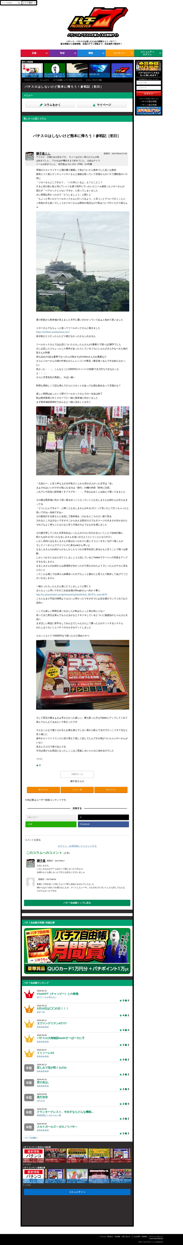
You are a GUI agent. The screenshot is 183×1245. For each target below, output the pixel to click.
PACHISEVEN (158, 1238)
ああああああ (43, 1027)
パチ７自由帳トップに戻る (77, 902)
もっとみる (27, 1164)
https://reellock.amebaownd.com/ (53, 332)
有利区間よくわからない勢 (49, 1115)
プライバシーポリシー (156, 1236)
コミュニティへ (77, 1192)
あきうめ (41, 1012)
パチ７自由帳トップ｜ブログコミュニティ (67, 80)
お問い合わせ (126, 1236)
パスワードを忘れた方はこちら (149, 98)
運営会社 (110, 1236)
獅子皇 (43, 153)
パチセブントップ (30, 80)
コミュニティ (44, 80)
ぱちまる (41, 1101)
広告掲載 (117, 1236)
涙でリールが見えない (47, 997)
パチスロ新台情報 (149, 101)
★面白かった (77, 774)
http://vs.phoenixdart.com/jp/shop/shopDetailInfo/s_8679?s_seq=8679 (71, 594)
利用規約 (144, 1236)
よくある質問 (136, 1236)
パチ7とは (102, 1236)
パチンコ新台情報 (149, 105)
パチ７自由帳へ (31, 1138)
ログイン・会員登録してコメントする (77, 846)
